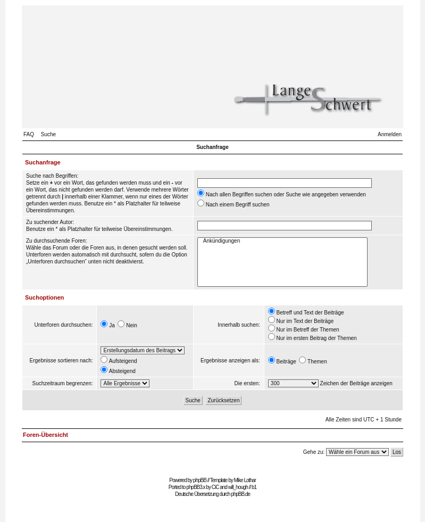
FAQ (28, 134)
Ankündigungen (282, 241)
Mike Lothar (245, 480)
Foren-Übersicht (45, 435)
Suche (48, 134)
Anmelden (390, 134)
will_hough (238, 487)
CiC (215, 487)
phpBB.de (240, 494)
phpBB (199, 480)
